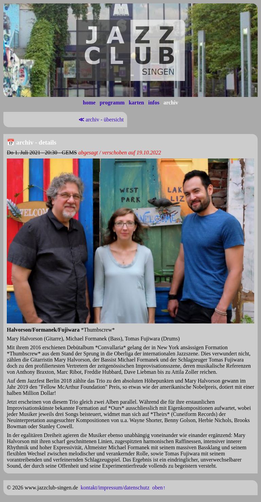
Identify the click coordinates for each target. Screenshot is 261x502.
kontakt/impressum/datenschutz (115, 487)
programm (112, 102)
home (89, 102)
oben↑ (159, 487)
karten (136, 102)
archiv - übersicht (100, 119)
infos (153, 102)
